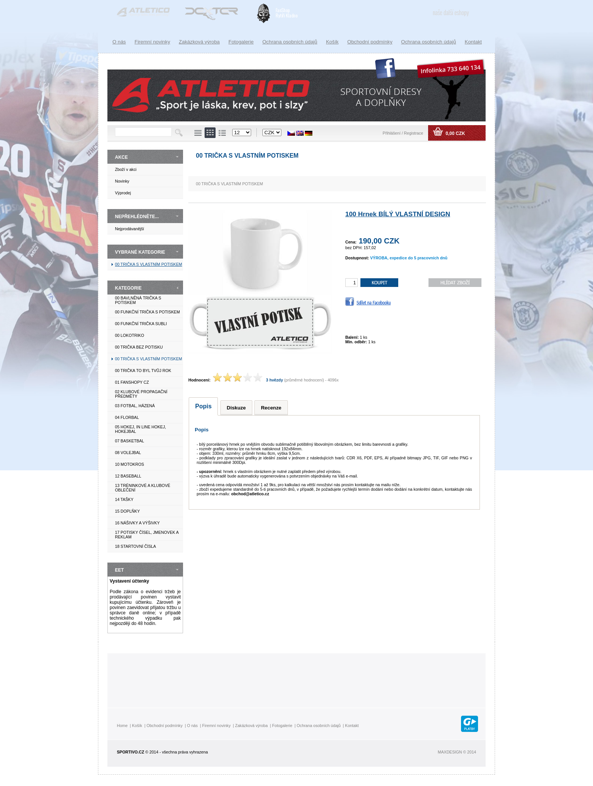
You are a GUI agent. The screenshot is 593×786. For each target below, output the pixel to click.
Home (122, 725)
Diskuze (236, 408)
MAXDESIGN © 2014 (457, 752)
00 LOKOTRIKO (129, 335)
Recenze (271, 408)
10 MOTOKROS (129, 464)
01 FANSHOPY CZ (132, 382)
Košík (332, 42)
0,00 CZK (454, 133)
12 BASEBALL (128, 476)
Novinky (122, 181)
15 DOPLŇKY (127, 511)
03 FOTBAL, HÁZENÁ (135, 405)
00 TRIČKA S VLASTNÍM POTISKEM (148, 264)
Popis (203, 406)
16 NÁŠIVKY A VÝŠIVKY (137, 523)
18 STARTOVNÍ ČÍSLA (135, 546)
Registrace (413, 133)
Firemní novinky (152, 42)
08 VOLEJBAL (128, 452)
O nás (119, 42)
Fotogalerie (241, 42)
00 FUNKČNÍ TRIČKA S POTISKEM (147, 312)
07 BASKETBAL (129, 441)
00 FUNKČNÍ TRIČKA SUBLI (141, 323)
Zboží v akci (126, 169)
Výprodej (123, 193)
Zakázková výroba (199, 42)
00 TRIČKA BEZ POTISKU (139, 347)
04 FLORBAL (127, 417)
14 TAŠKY (124, 499)
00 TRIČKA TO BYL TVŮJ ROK (143, 370)
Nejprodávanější (129, 228)
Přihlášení (392, 133)
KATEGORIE (128, 288)
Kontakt (473, 42)
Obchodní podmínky (369, 42)
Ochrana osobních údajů (428, 42)
